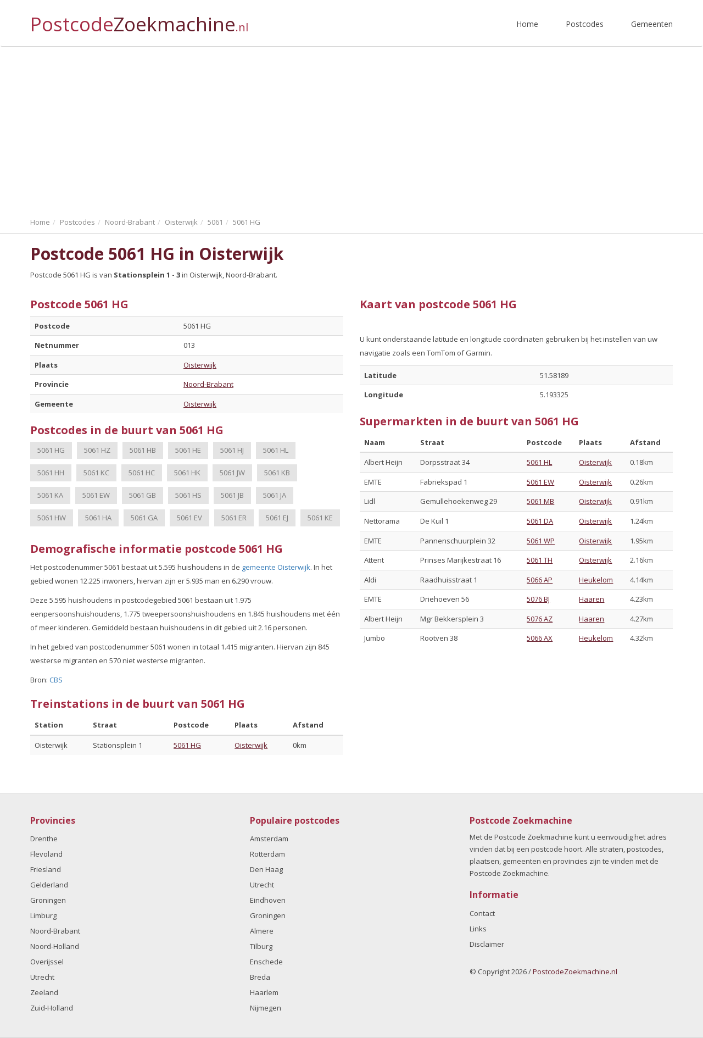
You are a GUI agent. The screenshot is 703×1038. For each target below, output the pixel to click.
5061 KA (50, 495)
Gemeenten (652, 24)
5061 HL (275, 450)
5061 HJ (232, 450)
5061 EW (96, 495)
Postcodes (585, 24)
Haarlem (264, 992)
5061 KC (96, 473)
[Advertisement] (351, 129)
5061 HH (50, 473)
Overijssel (47, 962)
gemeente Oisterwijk (276, 567)
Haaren (591, 599)
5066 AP (540, 580)
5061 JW (232, 473)
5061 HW (51, 518)
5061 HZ (97, 450)
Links (478, 929)
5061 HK (187, 473)
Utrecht (42, 977)
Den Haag (266, 869)
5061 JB (232, 495)
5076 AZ (540, 619)
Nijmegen (265, 1008)
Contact (482, 913)
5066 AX (540, 638)
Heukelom (596, 580)
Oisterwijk (199, 365)
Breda (260, 977)
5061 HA (98, 518)
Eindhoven (268, 900)
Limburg (43, 915)
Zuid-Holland (51, 1008)
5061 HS (188, 495)
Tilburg (261, 946)
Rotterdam (267, 854)
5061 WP (541, 541)
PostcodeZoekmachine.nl (575, 971)
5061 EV (189, 518)
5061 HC (142, 473)
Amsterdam (269, 838)
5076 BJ (538, 599)
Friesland (45, 869)
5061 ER (234, 518)
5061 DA (540, 521)
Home (527, 24)
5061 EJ (277, 518)
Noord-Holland (54, 946)
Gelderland (49, 885)
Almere (262, 931)
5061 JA (274, 495)
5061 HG (51, 450)
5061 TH (540, 560)
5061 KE (320, 518)
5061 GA (144, 518)
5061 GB (142, 495)
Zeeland (44, 992)
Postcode (139, 19)
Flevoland (46, 854)
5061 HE (188, 450)
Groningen (48, 900)
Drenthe (44, 838)
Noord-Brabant (208, 384)
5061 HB (143, 450)
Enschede (266, 962)
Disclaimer (487, 944)
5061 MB (540, 501)
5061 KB (277, 473)
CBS (56, 680)
